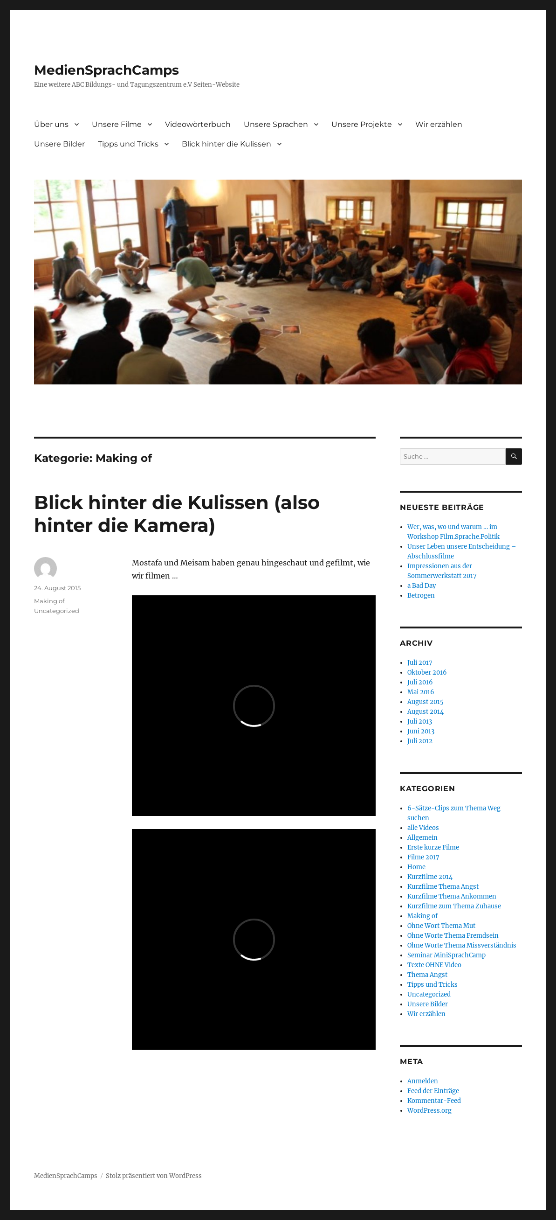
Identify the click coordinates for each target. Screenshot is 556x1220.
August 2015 (425, 702)
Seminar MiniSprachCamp (446, 955)
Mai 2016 (420, 692)
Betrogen (421, 596)
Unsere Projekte (361, 124)
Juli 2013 (419, 721)
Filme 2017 (423, 857)
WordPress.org (429, 1111)
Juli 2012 (419, 741)
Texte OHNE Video (434, 965)
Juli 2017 (419, 663)
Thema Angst (427, 975)
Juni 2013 (420, 731)
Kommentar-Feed (434, 1101)
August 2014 (425, 712)
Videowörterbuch (198, 124)
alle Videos (423, 828)
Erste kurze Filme (433, 847)
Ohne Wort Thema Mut (441, 926)
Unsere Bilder (59, 143)
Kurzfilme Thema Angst (443, 887)
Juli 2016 (420, 682)
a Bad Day (421, 586)
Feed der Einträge (433, 1091)
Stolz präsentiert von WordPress (154, 1176)
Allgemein (422, 838)
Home (416, 867)
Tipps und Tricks (128, 143)
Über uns (51, 124)
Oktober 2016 (427, 672)
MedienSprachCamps (106, 70)
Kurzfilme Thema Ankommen (451, 896)
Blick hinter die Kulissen (226, 143)
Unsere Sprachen (276, 124)
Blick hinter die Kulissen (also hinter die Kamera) (177, 514)
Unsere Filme (117, 124)
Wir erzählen (438, 124)
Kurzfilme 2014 (430, 877)
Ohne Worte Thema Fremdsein (453, 936)
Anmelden (422, 1081)
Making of (49, 601)
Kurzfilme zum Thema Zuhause (454, 906)
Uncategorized (56, 610)
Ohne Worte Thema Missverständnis (461, 945)
